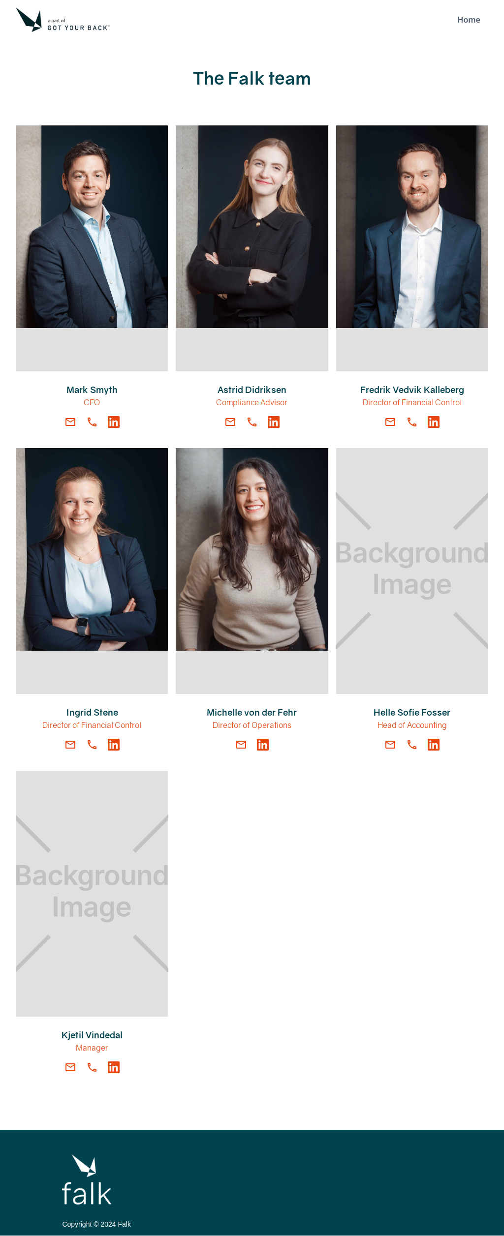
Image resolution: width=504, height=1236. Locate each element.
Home (468, 19)
